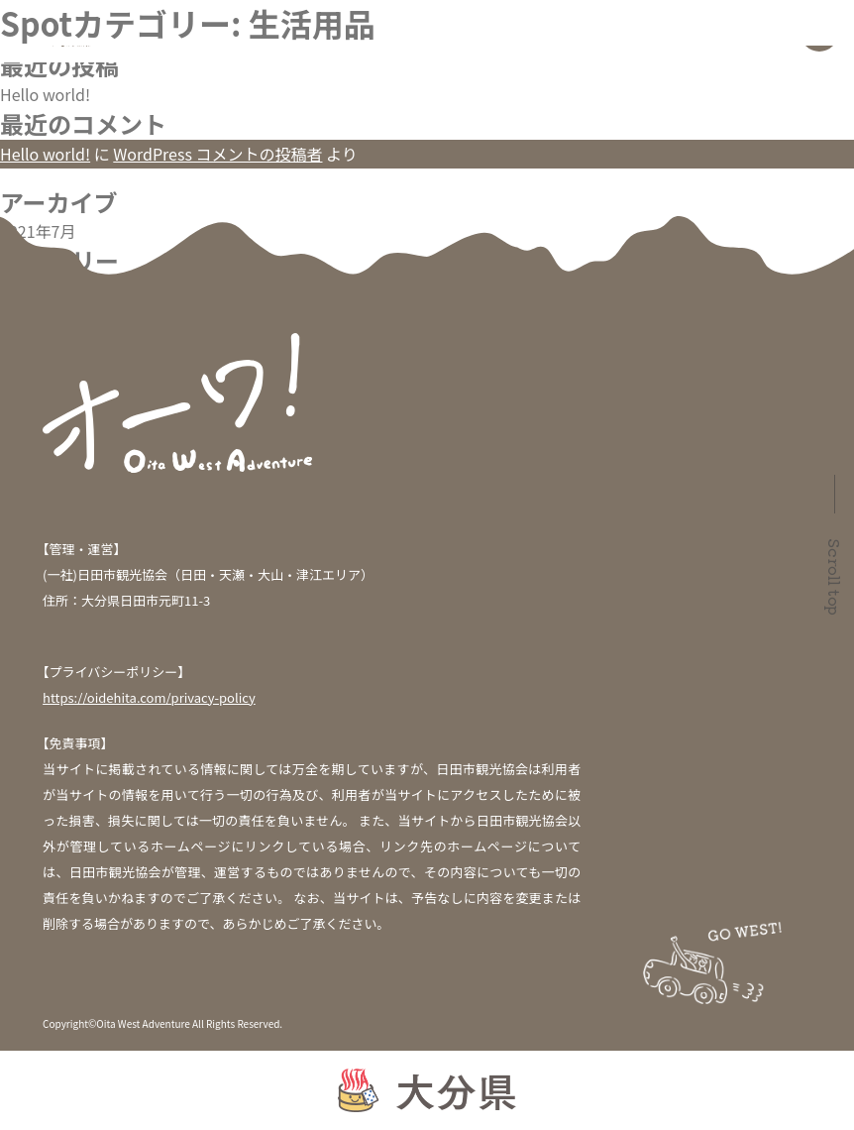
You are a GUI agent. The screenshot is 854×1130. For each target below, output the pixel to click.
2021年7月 (37, 231)
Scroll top (835, 577)
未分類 (24, 289)
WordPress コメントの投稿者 (217, 154)
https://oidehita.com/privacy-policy (149, 697)
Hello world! (45, 94)
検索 (16, 12)
